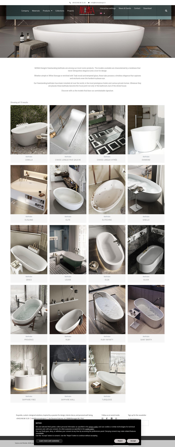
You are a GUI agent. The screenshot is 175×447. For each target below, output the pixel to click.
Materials (36, 10)
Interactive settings (108, 8)
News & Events (125, 8)
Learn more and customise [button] (49, 441)
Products (47, 11)
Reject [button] (120, 441)
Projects (70, 10)
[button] (166, 11)
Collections (59, 10)
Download (147, 8)
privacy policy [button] (93, 427)
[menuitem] (102, 13)
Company (25, 10)
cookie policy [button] (89, 429)
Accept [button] (133, 441)
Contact (137, 8)
